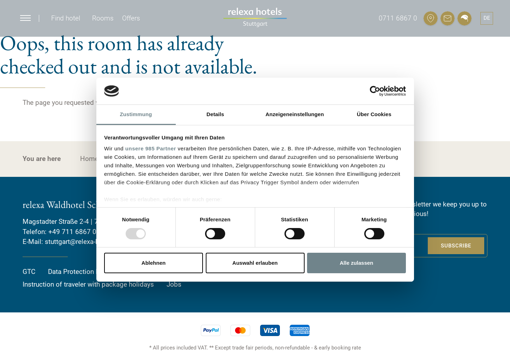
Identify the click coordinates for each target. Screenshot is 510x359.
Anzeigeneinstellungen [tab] (294, 114)
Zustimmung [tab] (136, 114)
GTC (29, 272)
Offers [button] (131, 18)
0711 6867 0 (398, 18)
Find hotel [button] (65, 18)
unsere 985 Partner (150, 148)
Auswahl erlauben (254, 263)
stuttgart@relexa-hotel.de (82, 242)
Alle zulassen (356, 263)
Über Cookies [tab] (374, 114)
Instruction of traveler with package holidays (88, 284)
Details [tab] (215, 114)
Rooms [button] (103, 18)
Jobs (174, 284)
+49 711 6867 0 (72, 232)
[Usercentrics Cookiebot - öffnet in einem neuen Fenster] (375, 91)
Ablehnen (154, 263)
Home (89, 159)
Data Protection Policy (81, 272)
